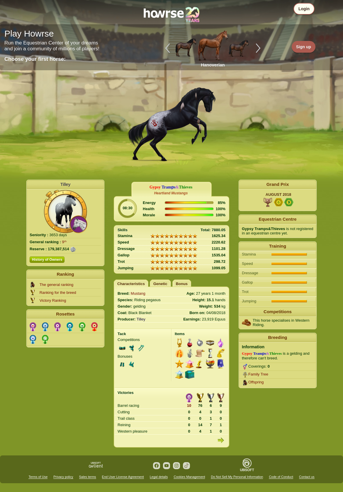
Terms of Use (37, 477)
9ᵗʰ (64, 242)
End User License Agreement (123, 477)
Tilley (65, 184)
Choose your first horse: (35, 59)
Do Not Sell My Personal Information (237, 477)
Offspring (256, 382)
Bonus (182, 284)
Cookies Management (189, 477)
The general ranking (57, 284)
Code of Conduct (281, 477)
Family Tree (258, 374)
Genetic (160, 284)
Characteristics (131, 284)
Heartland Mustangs (171, 193)
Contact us (307, 477)
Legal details (159, 477)
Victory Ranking (53, 300)
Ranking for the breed (58, 292)
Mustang (138, 293)
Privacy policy (63, 477)
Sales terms (87, 477)
